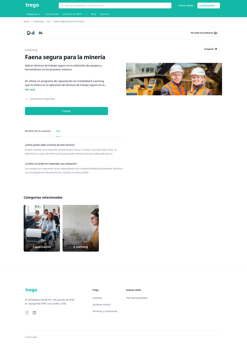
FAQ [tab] (58, 130)
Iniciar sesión (186, 5)
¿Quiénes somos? (101, 304)
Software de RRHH (72, 14)
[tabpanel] (74, 158)
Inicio (26, 21)
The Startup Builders (137, 297)
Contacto (97, 297)
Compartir (211, 49)
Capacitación (52, 14)
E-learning (38, 21)
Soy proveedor (208, 5)
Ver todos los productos (204, 33)
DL (48, 21)
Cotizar (66, 111)
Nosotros (105, 14)
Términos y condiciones (104, 311)
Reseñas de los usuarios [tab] (38, 130)
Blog (93, 14)
